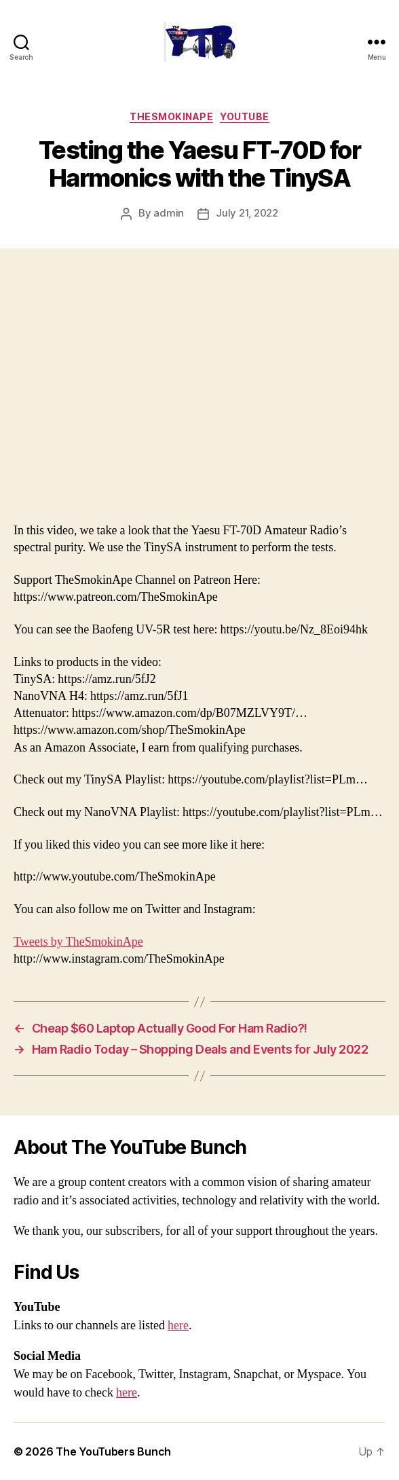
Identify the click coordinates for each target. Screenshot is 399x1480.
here (178, 1325)
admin (168, 212)
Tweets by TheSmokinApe (78, 942)
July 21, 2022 (247, 212)
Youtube (244, 116)
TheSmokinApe (171, 116)
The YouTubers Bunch (113, 1451)
